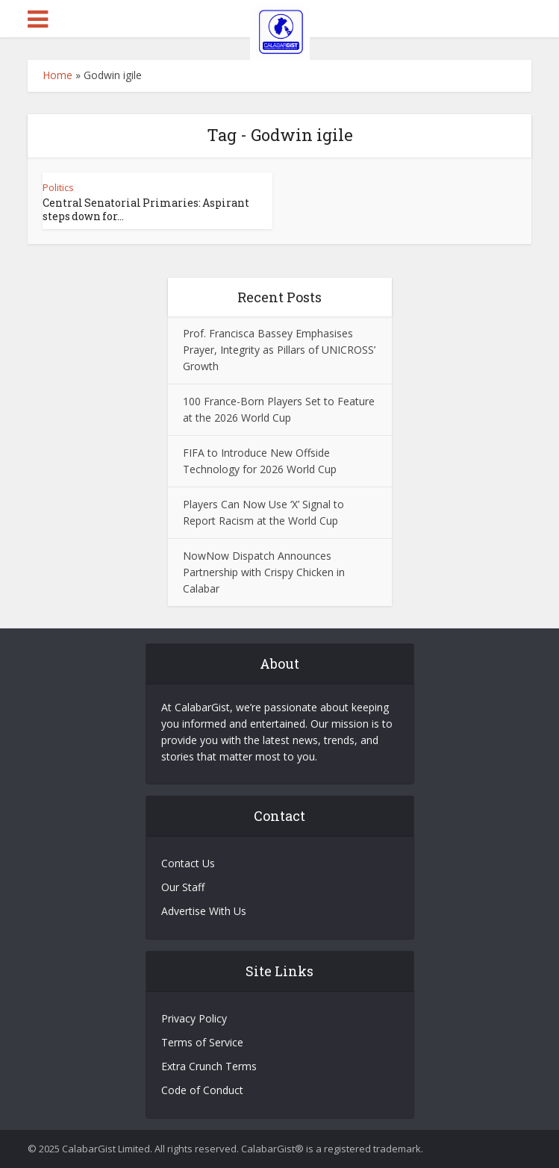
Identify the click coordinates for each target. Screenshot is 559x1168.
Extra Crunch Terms (209, 1066)
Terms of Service (202, 1042)
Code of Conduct (202, 1090)
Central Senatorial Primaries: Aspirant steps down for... (146, 209)
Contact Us (188, 863)
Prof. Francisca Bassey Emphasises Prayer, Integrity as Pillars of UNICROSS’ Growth (279, 349)
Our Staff (182, 887)
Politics (58, 187)
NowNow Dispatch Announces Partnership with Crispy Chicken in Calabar (264, 572)
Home (57, 75)
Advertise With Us (203, 911)
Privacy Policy (194, 1018)
